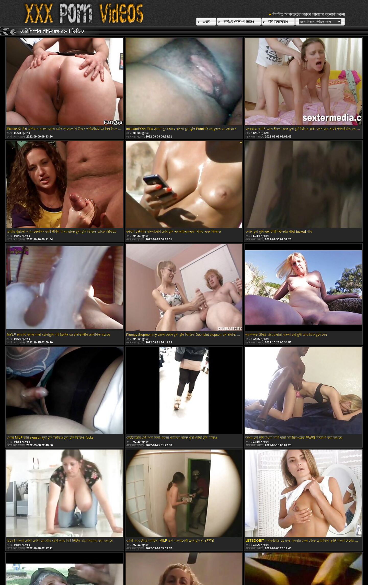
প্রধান (206, 21)
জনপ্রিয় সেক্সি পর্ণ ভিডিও (239, 21)
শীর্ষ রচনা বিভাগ (278, 21)
